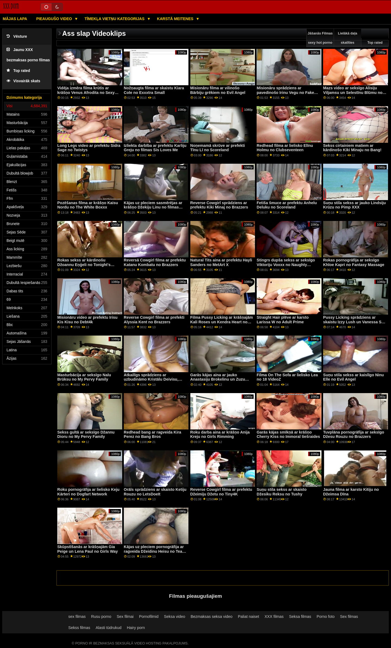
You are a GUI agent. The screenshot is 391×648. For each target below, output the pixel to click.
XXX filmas (273, 616)
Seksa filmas (300, 616)
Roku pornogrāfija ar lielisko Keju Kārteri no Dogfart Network (88, 491)
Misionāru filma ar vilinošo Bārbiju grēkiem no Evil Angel (217, 90)
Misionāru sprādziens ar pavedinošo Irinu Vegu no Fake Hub (285, 92)
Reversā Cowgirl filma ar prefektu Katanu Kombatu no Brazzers (155, 262)
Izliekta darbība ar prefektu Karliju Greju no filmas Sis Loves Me (155, 147)
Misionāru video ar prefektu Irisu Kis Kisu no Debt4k (87, 319)
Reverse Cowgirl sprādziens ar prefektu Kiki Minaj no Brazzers (219, 205)
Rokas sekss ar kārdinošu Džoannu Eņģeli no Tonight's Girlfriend (84, 264)
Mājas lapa (15, 19)
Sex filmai (125, 616)
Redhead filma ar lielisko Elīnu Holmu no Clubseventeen (285, 147)
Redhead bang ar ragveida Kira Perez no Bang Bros (152, 434)
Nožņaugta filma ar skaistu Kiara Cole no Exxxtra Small (154, 90)
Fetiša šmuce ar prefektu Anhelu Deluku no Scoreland (287, 205)
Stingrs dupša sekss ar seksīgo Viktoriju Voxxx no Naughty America (286, 264)
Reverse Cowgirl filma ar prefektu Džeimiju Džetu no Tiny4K (221, 491)
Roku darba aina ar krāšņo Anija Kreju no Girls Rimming (220, 434)
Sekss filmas (79, 627)
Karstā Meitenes (175, 19)
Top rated (18, 71)
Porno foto (326, 616)
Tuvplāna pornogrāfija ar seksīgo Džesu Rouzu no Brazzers (353, 434)
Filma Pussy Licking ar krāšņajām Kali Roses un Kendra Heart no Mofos (221, 321)
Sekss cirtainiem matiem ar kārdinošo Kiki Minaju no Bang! (352, 147)
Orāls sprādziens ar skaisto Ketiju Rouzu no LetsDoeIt (155, 491)
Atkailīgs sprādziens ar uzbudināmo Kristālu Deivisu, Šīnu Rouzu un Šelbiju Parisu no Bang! (154, 382)
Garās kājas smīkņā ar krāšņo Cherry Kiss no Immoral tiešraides (288, 434)
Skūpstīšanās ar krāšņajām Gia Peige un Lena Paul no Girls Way (87, 549)
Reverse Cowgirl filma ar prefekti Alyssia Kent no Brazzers (154, 319)
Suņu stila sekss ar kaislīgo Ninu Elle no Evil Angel (353, 377)
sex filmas (77, 616)
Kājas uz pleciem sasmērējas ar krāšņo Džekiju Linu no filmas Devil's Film (153, 207)
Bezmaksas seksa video (211, 616)
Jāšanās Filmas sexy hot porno (320, 38)
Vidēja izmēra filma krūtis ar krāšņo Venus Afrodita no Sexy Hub (86, 92)
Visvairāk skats (23, 81)
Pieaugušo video (54, 19)
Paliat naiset (248, 616)
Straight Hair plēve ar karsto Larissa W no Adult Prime (283, 319)
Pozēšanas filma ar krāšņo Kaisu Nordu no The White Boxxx (87, 205)
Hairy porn (136, 627)
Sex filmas (349, 616)
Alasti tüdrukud (108, 627)
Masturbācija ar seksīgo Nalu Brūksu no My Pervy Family (84, 377)
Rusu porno (101, 616)
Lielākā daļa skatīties (347, 38)
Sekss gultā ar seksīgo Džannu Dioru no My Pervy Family (86, 434)
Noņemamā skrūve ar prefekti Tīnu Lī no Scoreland (217, 147)
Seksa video (174, 616)
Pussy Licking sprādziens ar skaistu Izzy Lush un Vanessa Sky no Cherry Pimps (354, 321)
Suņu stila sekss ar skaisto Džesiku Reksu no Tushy (282, 491)
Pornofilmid (149, 616)
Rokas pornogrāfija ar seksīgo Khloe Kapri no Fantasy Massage (353, 262)
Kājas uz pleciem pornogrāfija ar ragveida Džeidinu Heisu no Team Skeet (155, 551)
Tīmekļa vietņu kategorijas (115, 19)
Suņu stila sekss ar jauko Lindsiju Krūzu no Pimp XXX (354, 205)
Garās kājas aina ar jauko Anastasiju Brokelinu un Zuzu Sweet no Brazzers (217, 379)
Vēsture (17, 36)
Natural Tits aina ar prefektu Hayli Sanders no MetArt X (221, 262)
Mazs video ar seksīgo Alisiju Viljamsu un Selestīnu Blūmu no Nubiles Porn (352, 92)
